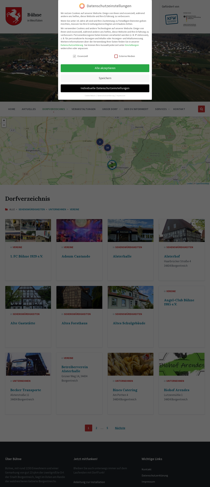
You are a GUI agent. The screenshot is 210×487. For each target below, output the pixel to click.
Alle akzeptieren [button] (105, 68)
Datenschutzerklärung (72, 45)
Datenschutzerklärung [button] (106, 95)
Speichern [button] (105, 78)
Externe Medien (124, 56)
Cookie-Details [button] (90, 95)
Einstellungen (132, 45)
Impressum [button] (120, 95)
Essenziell (80, 56)
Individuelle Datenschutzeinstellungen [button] (105, 88)
